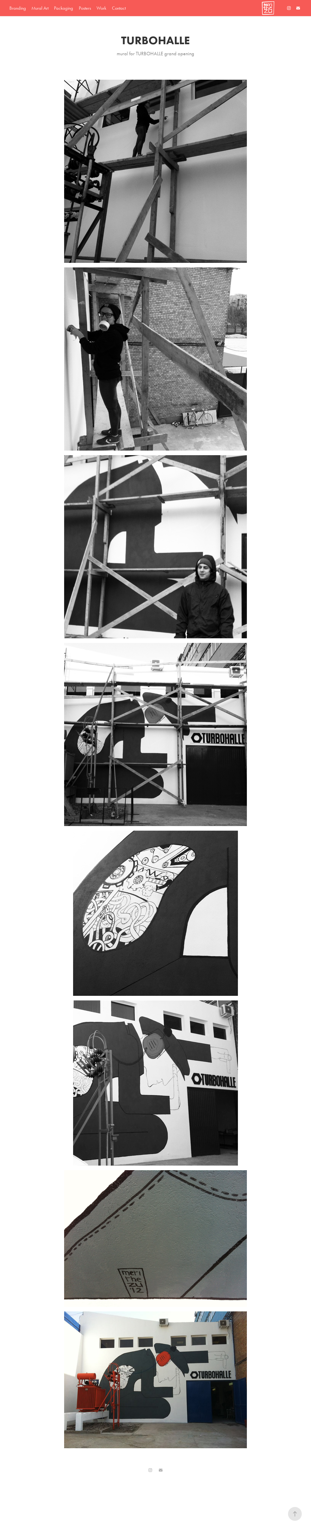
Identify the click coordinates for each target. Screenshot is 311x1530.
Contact (119, 8)
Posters (85, 8)
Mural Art (40, 8)
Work (101, 8)
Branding (17, 8)
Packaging (63, 8)
